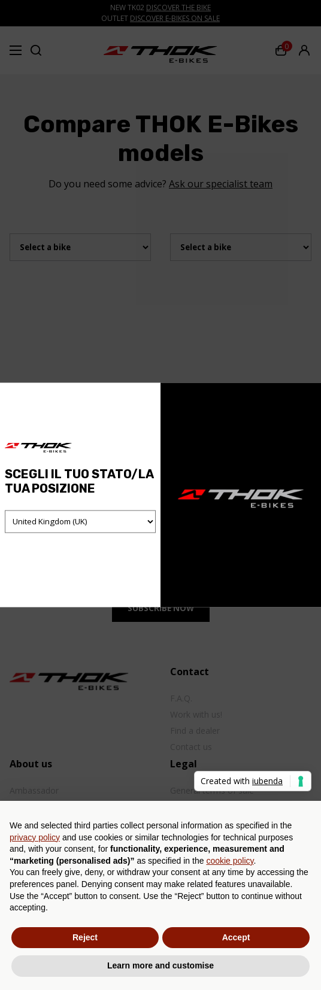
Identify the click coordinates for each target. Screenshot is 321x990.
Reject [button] (85, 937)
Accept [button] (236, 937)
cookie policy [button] (229, 861)
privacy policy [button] (35, 837)
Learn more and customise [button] (160, 965)
